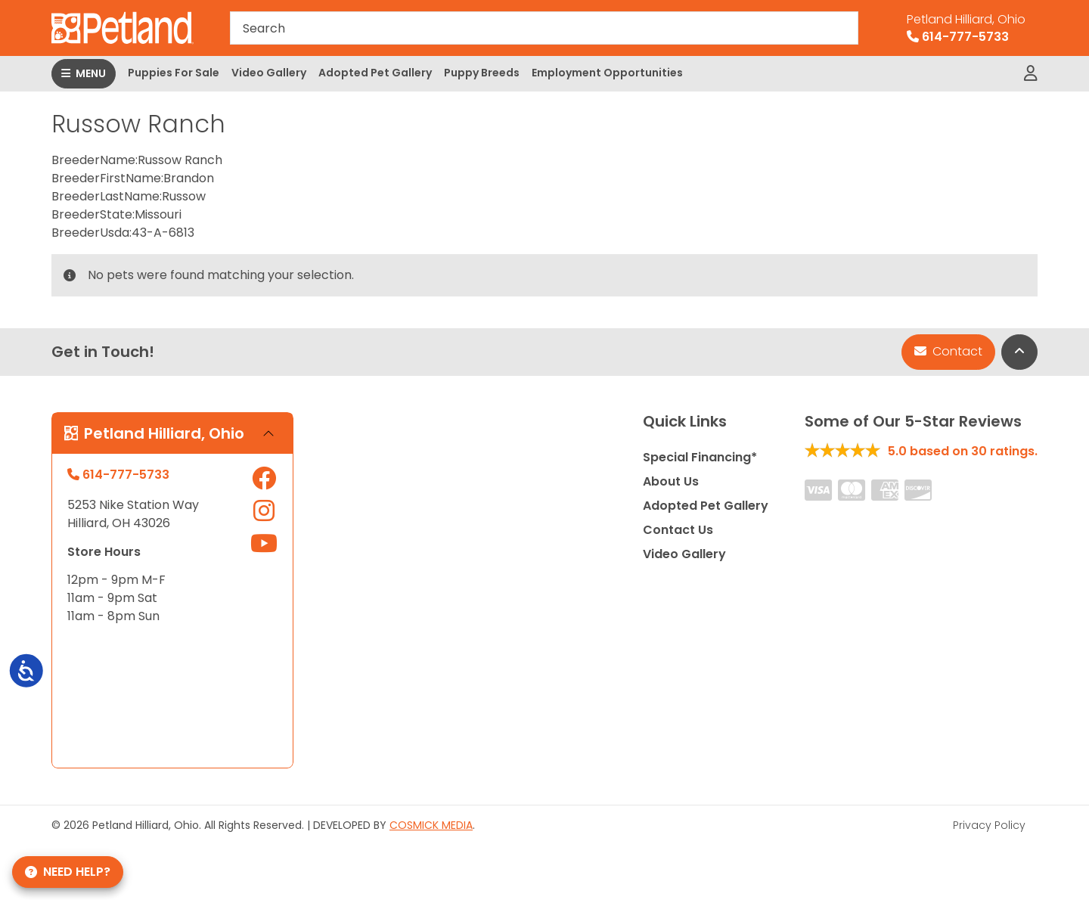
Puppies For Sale (173, 72)
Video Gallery (268, 72)
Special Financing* (700, 457)
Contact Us (678, 529)
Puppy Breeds (482, 72)
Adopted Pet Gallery (375, 72)
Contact (948, 351)
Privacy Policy (989, 825)
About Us (671, 481)
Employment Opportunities (607, 72)
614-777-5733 (966, 28)
